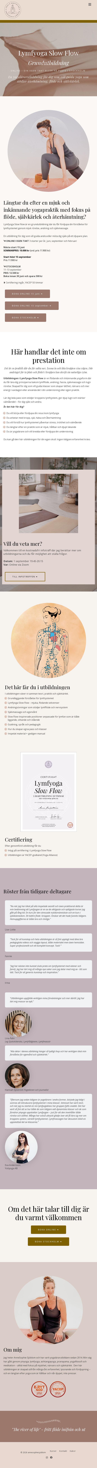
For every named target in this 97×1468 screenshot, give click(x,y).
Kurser (53, 1451)
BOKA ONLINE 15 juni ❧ (27, 293)
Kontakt (63, 1451)
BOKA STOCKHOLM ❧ (25, 317)
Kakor (73, 1451)
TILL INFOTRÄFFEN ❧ (25, 576)
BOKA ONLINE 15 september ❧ (32, 305)
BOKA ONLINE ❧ (48, 1229)
